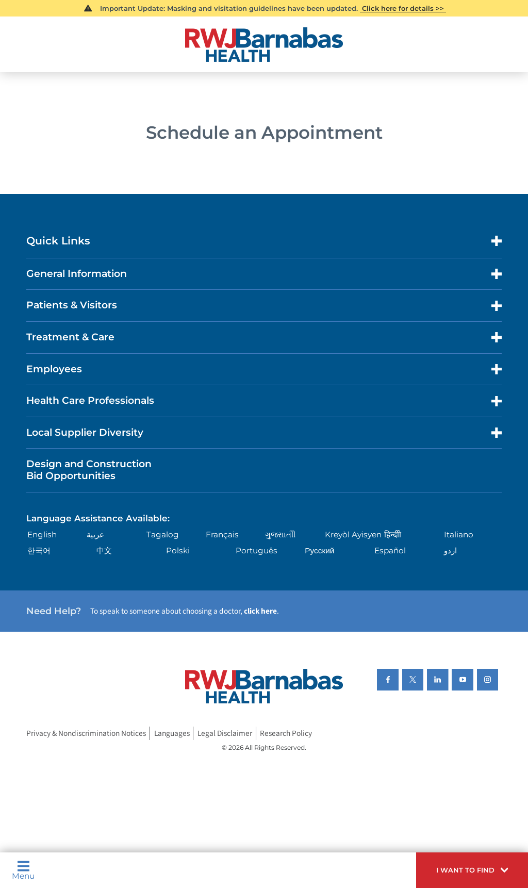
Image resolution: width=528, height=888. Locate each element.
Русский (319, 550)
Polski (178, 550)
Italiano (458, 534)
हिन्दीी (392, 534)
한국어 (39, 550)
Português (256, 550)
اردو (450, 550)
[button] (472, 870)
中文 (104, 550)
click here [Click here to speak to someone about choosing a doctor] (260, 611)
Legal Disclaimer (224, 733)
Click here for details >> (403, 8)
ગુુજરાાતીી (280, 534)
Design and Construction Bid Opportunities (89, 470)
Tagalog (162, 534)
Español (390, 550)
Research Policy (286, 733)
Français (222, 534)
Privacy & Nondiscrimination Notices (86, 733)
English (42, 534)
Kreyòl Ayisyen (353, 534)
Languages (172, 733)
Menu (23, 870)
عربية (95, 534)
